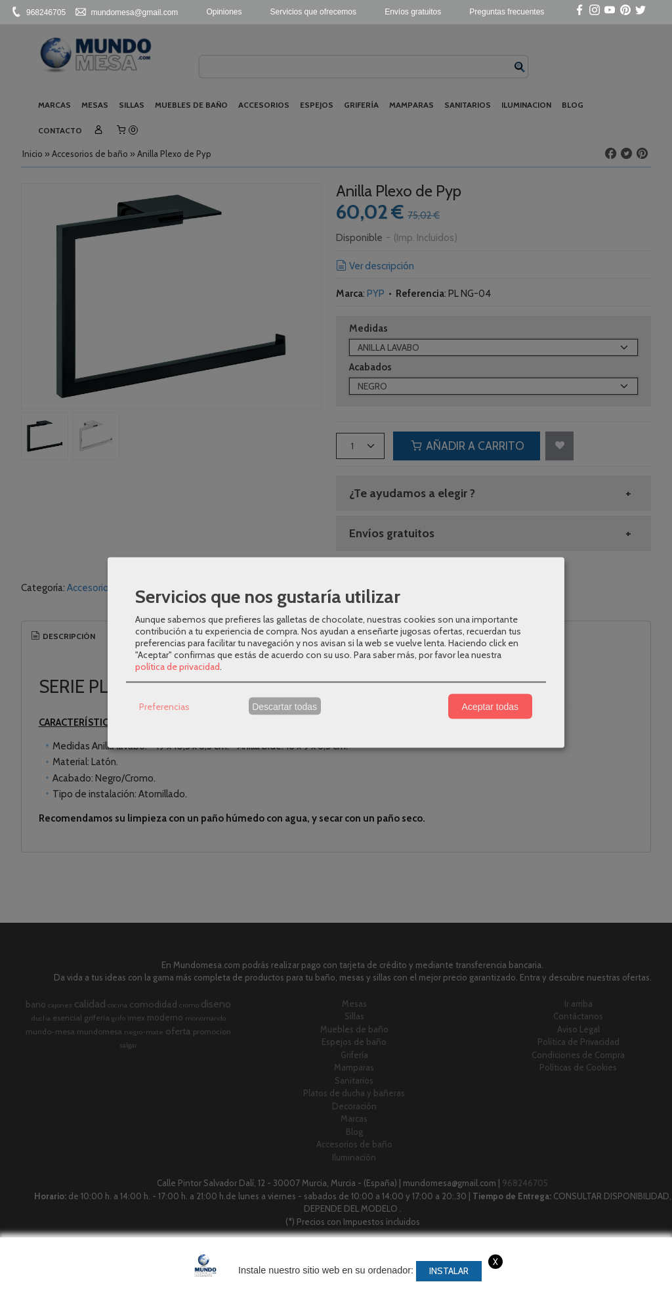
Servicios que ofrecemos (313, 11)
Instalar (449, 1271)
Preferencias (164, 706)
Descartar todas (284, 706)
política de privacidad (177, 667)
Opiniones (224, 11)
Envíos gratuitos (413, 11)
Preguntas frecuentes (506, 11)
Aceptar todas (490, 706)
